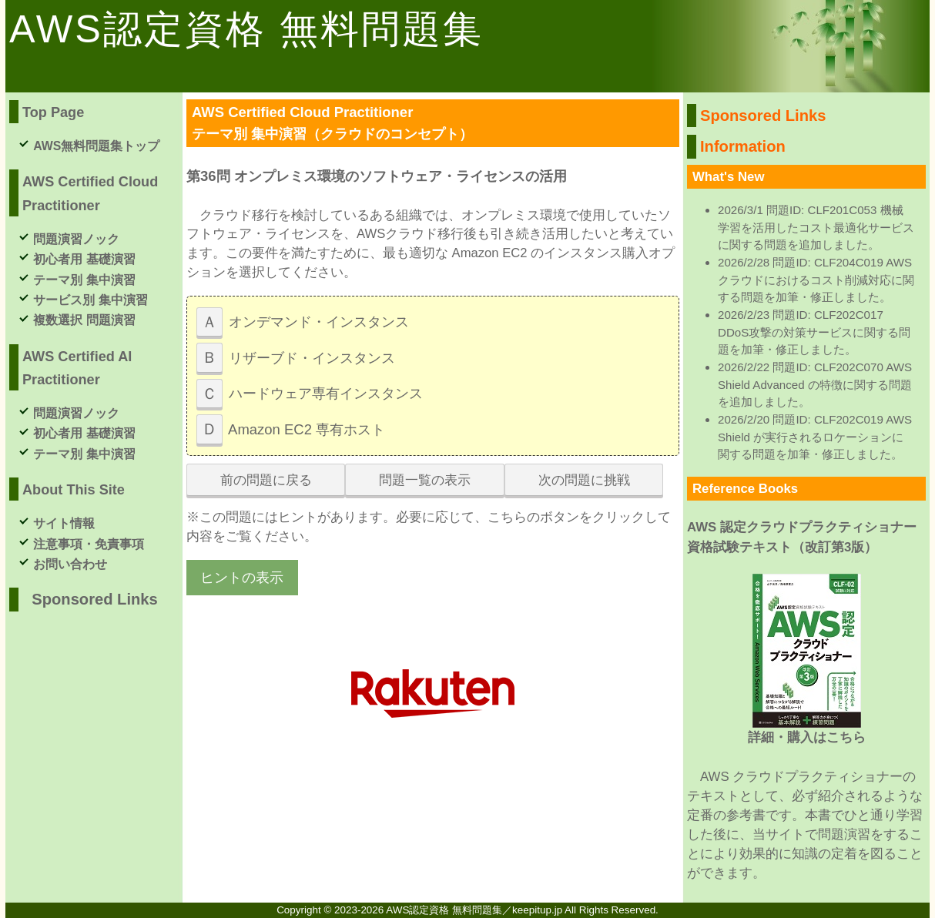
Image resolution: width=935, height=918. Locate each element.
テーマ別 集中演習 (84, 279)
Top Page (53, 112)
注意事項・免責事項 (88, 544)
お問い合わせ (70, 564)
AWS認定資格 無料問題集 (246, 29)
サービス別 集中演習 (90, 300)
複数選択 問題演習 (84, 320)
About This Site (73, 490)
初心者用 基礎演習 (84, 259)
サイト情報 (64, 523)
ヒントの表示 (241, 577)
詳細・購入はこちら (807, 737)
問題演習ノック (76, 239)
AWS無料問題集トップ (96, 145)
